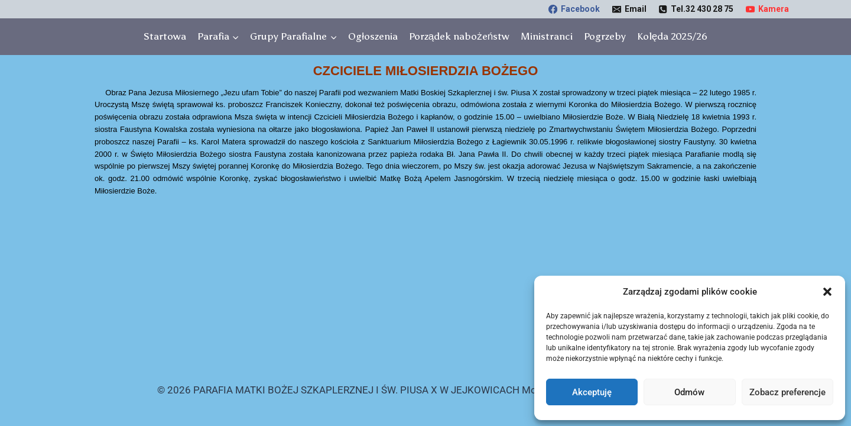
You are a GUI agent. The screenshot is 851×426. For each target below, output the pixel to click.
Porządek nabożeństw (459, 36)
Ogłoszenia (373, 36)
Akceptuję (592, 392)
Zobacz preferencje (787, 392)
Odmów (689, 392)
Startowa (165, 36)
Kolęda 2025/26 (672, 36)
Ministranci (547, 36)
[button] (827, 292)
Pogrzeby (605, 36)
